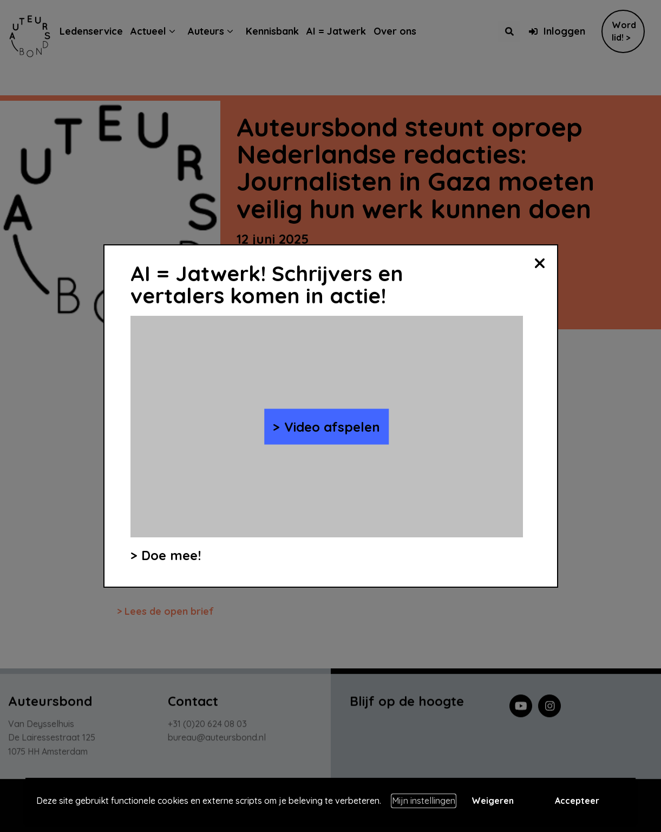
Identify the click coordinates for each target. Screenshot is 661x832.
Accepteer (577, 800)
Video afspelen (332, 426)
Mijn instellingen (423, 800)
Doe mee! (171, 555)
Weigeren (493, 800)
